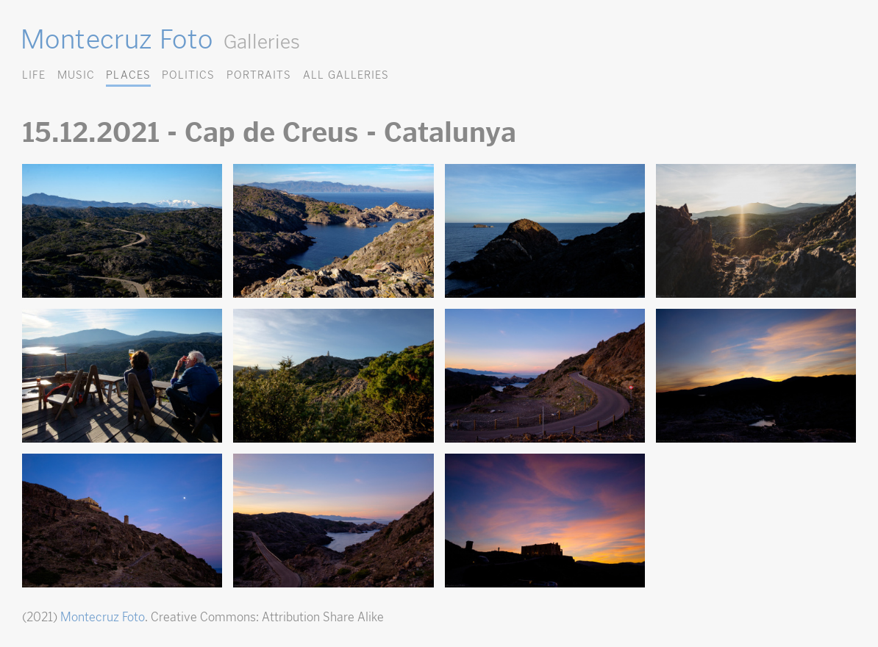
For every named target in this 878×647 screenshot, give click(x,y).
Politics (188, 75)
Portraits (258, 75)
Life (34, 75)
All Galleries (346, 75)
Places (128, 75)
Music (76, 75)
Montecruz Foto (117, 39)
